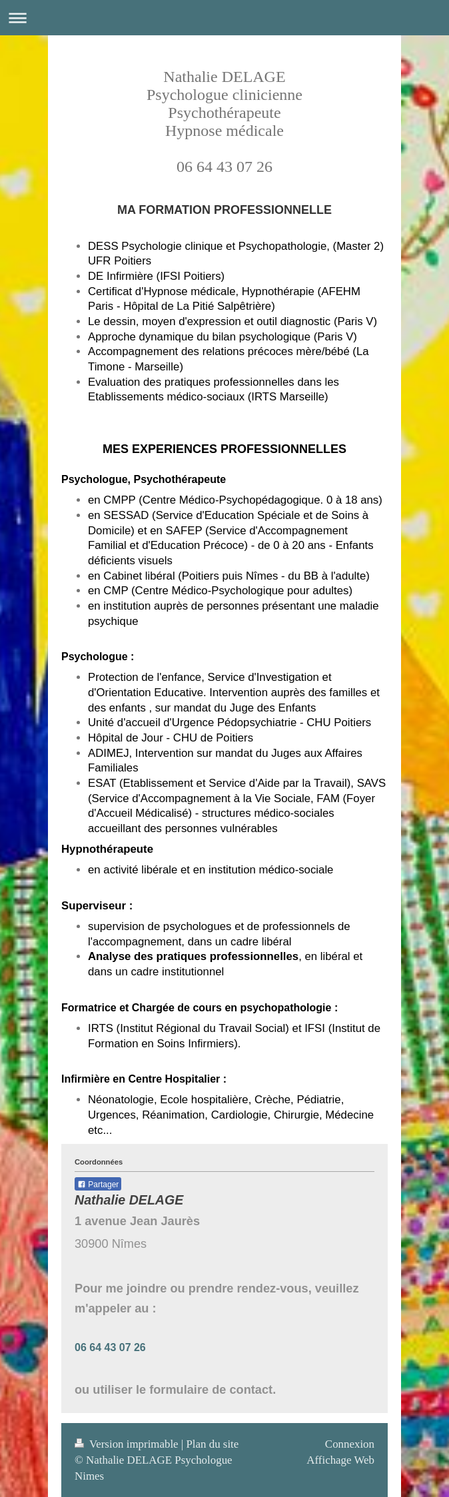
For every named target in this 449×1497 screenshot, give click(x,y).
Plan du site (212, 1444)
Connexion (349, 1444)
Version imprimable (128, 1444)
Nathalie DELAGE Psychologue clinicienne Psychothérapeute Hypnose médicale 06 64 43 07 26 (224, 121)
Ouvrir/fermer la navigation (224, 17)
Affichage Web (340, 1460)
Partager (98, 1184)
